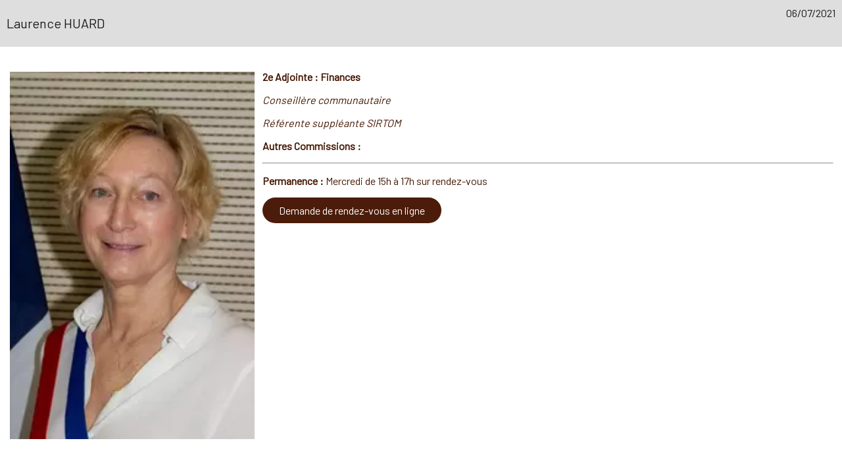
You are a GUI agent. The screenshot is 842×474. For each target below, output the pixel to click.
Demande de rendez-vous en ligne (352, 210)
